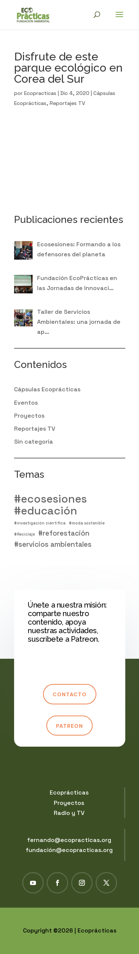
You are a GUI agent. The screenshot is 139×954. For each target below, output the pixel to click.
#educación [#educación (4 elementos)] (45, 511)
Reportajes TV (67, 103)
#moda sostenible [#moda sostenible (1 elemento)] (87, 523)
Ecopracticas (40, 93)
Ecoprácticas (69, 792)
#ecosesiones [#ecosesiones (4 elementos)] (50, 499)
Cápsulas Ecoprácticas (47, 389)
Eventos (26, 403)
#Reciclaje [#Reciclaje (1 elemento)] (24, 534)
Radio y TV (69, 813)
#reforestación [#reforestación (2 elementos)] (63, 533)
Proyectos (29, 416)
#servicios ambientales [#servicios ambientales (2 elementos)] (53, 544)
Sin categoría (33, 441)
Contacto (70, 694)
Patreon (69, 726)
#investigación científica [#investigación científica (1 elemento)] (40, 523)
